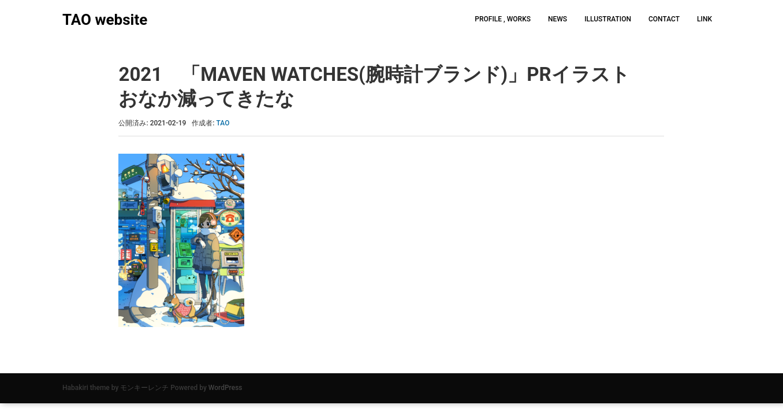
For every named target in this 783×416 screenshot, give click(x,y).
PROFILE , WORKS (503, 19)
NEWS (557, 19)
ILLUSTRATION (607, 19)
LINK (704, 19)
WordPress (225, 388)
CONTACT (664, 19)
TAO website (104, 19)
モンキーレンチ (144, 388)
